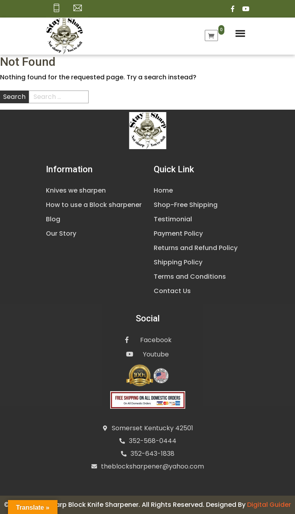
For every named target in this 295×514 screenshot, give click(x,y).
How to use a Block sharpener (94, 204)
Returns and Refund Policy (196, 247)
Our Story (61, 233)
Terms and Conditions (190, 276)
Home (163, 190)
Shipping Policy (178, 262)
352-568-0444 (152, 440)
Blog (53, 219)
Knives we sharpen (76, 190)
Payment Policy (178, 233)
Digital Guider (269, 504)
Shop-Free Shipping (186, 204)
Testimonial (173, 219)
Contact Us (172, 290)
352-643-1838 (152, 453)
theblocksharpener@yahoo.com (152, 466)
